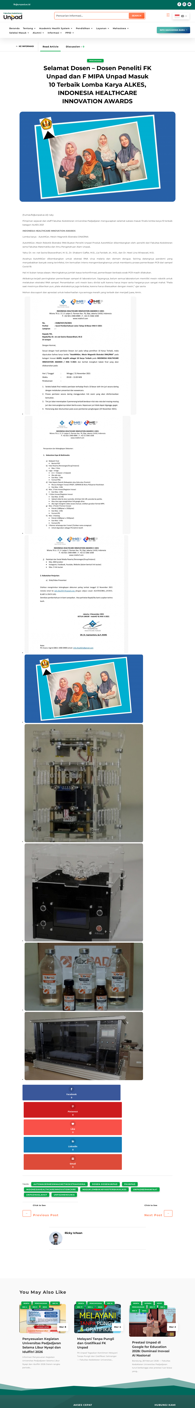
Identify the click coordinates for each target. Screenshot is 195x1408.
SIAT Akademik (136, 1337)
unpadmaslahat (36, 1120)
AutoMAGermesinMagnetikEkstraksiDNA (59, 1113)
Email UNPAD (108, 1359)
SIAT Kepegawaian (138, 1359)
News (159, 1228)
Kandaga (78, 1354)
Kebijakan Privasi (95, 1401)
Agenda (148, 1228)
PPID (68, 33)
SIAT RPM (132, 1354)
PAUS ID (105, 1343)
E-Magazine (80, 1360)
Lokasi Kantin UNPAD (112, 1390)
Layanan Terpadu (83, 1371)
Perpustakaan (81, 1349)
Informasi (53, 33)
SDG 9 (35, 1232)
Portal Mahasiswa (110, 1354)
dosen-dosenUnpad (105, 1113)
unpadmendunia (64, 1120)
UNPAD (104, 1337)
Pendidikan (83, 28)
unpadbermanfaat (145, 1117)
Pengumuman (95, 60)
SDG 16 (55, 1228)
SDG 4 (24, 1232)
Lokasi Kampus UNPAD (113, 1370)
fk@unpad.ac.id (21, 4)
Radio (76, 1365)
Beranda (14, 28)
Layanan (101, 28)
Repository (79, 1343)
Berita (26, 1228)
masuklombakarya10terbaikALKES (104, 1117)
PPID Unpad (134, 1370)
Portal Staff (106, 1348)
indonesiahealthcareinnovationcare (51, 1117)
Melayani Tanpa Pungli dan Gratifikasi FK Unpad (95, 1268)
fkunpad (129, 1113)
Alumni (37, 33)
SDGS (45, 1232)
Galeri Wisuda (81, 1385)
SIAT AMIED (134, 1365)
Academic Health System (54, 28)
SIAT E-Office (134, 1343)
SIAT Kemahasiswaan (139, 1348)
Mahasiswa (119, 28)
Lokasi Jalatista (109, 1384)
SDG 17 (79, 1232)
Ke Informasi (27, 46)
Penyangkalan (113, 1401)
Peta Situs (79, 1401)
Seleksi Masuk (18, 33)
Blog (76, 1338)
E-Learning (106, 1365)
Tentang (28, 28)
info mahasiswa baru (169, 30)
